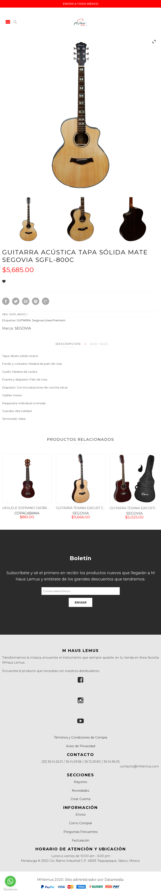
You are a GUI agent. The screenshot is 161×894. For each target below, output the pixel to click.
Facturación (80, 840)
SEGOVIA (23, 328)
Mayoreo (80, 782)
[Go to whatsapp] (10, 881)
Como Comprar (80, 823)
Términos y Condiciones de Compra (80, 737)
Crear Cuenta (80, 799)
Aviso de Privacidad (80, 746)
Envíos (80, 814)
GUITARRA (24, 320)
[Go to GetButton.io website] (10, 889)
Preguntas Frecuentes (80, 832)
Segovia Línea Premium (48, 320)
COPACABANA (26, 516)
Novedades (80, 791)
